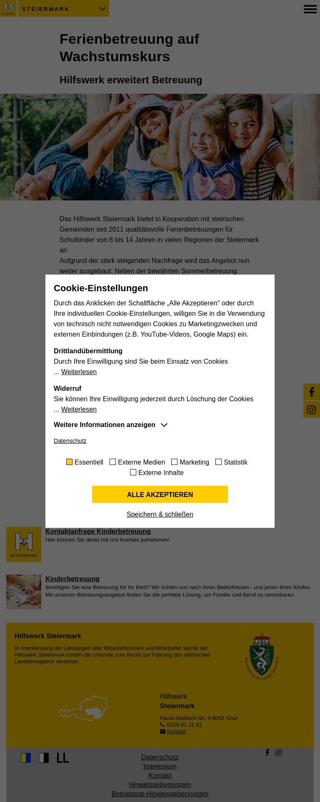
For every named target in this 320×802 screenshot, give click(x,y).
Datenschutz (70, 440)
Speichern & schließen (160, 514)
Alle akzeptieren (160, 494)
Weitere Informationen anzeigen (104, 424)
